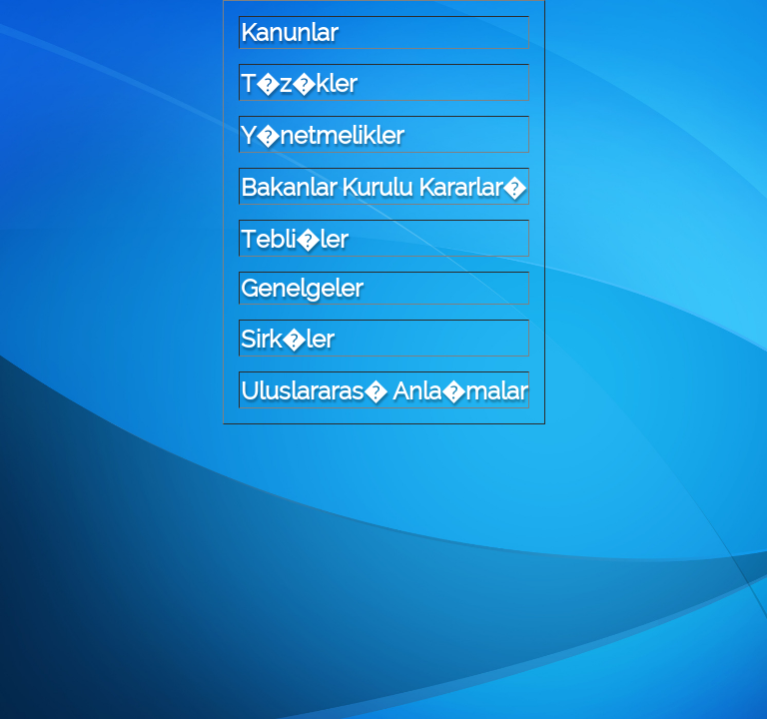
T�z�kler (299, 83)
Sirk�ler (287, 339)
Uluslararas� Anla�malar (384, 390)
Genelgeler (302, 288)
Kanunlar (289, 32)
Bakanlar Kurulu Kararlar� (383, 187)
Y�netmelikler (322, 135)
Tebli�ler (294, 239)
